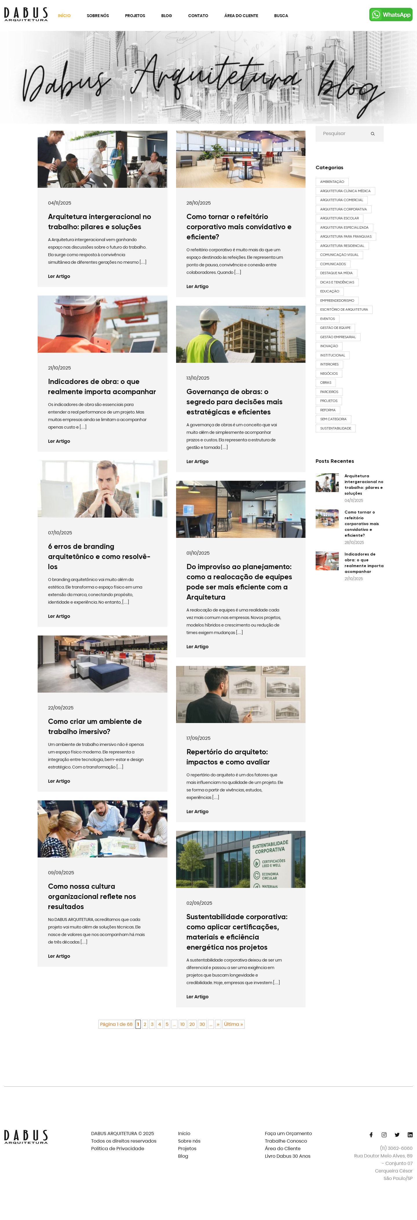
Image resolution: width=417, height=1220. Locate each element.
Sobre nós (98, 16)
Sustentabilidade (335, 428)
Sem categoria (333, 419)
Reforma (328, 410)
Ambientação (332, 182)
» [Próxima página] (218, 1024)
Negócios (329, 374)
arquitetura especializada (344, 227)
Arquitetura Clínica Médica (345, 191)
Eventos (327, 319)
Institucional (332, 355)
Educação (329, 291)
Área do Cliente (241, 16)
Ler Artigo (64, 276)
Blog (166, 16)
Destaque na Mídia (336, 273)
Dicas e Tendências (337, 282)
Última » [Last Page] (233, 1024)
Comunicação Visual (339, 255)
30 (202, 1024)
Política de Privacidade (117, 1148)
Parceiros (329, 392)
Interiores (329, 364)
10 (182, 1024)
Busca (281, 16)
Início (64, 16)
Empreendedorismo (337, 300)
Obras (325, 382)
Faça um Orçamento (288, 1133)
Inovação (329, 346)
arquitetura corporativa (343, 209)
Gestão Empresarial (338, 337)
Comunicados (333, 264)
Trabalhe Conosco (286, 1141)
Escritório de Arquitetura (344, 309)
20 (192, 1024)
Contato (198, 16)
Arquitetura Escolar (339, 218)
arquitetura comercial (341, 200)
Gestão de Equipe (335, 328)
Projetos (135, 16)
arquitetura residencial (342, 246)
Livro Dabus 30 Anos (287, 1156)
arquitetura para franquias (346, 236)
